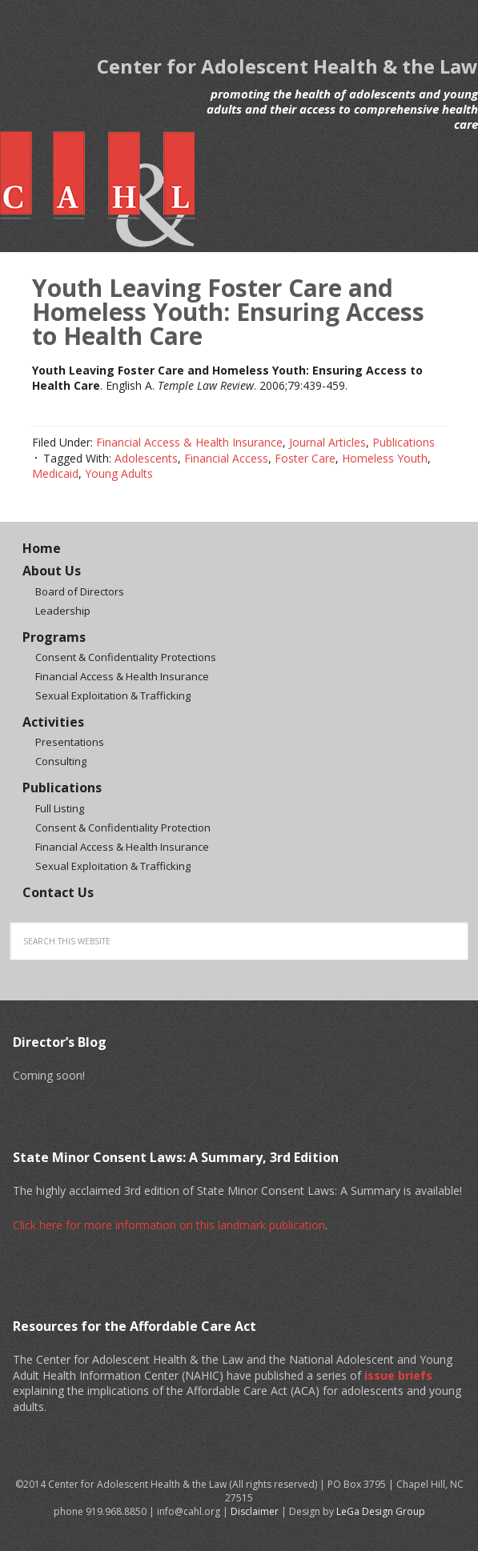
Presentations (69, 742)
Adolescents (146, 458)
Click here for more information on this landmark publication (169, 1224)
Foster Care (305, 458)
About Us (51, 570)
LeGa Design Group (380, 1511)
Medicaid (55, 473)
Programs (54, 637)
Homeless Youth (385, 458)
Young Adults (119, 473)
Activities (53, 722)
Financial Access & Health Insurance (189, 442)
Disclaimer (255, 1511)
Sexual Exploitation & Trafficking (113, 695)
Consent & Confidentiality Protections (125, 657)
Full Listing (59, 808)
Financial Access (226, 458)
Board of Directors (79, 591)
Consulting (60, 761)
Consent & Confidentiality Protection (123, 827)
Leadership (62, 610)
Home (41, 548)
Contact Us (58, 892)
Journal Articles (327, 442)
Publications (403, 442)
